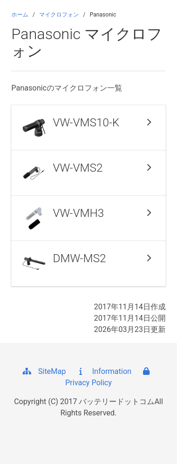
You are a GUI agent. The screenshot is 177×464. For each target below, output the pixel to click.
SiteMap (43, 371)
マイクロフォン (59, 14)
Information (103, 371)
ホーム (19, 14)
